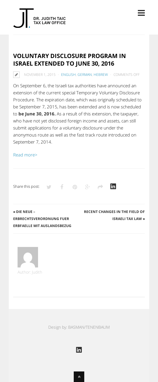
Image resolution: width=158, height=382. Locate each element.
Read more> (25, 155)
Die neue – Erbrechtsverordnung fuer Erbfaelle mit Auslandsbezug (42, 218)
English (68, 74)
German (85, 74)
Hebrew (101, 74)
